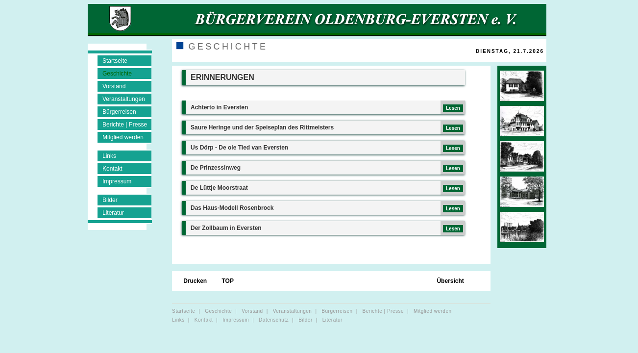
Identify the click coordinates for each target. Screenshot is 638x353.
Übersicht (450, 281)
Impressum (116, 181)
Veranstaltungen (123, 99)
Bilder (110, 200)
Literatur (113, 212)
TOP (228, 281)
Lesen (453, 108)
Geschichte (117, 73)
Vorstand (113, 86)
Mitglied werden (123, 137)
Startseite (114, 60)
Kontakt (112, 168)
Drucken (195, 281)
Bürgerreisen (119, 111)
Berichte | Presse (124, 124)
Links (109, 155)
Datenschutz (274, 320)
